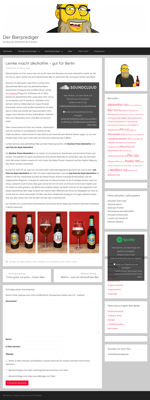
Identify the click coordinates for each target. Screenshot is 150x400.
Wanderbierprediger (29, 51)
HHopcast (13, 93)
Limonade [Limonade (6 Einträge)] (137, 139)
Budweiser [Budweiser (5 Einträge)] (123, 114)
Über (70, 51)
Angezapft (112, 294)
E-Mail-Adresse (13, 346)
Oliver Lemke (71, 262)
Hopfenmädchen (115, 285)
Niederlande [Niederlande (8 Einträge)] (115, 150)
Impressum (99, 51)
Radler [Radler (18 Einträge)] (132, 161)
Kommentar (12, 301)
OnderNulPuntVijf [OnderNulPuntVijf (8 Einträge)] (117, 156)
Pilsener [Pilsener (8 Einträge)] (113, 161)
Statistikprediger (54, 51)
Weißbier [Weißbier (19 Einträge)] (119, 170)
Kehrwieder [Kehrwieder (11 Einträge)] (116, 134)
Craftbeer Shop (115, 315)
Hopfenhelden (114, 289)
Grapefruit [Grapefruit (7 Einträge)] (121, 121)
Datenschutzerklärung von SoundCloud (78, 106)
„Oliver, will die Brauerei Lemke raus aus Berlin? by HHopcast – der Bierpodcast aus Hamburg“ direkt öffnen (79, 122)
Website (9, 354)
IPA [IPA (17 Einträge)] (124, 129)
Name (9, 339)
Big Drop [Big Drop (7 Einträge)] (123, 110)
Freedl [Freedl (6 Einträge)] (111, 122)
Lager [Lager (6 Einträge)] (140, 134)
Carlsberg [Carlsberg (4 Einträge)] (132, 114)
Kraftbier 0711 (114, 281)
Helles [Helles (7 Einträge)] (135, 125)
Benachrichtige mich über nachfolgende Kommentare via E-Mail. (38, 370)
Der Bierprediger (21, 37)
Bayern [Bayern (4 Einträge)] (132, 105)
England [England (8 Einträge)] (115, 118)
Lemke (62, 262)
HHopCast (54, 262)
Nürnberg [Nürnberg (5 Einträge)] (126, 151)
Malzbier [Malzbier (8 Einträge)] (113, 142)
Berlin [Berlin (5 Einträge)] (138, 105)
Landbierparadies (116, 324)
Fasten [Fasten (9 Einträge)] (125, 118)
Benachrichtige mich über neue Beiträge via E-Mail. (32, 376)
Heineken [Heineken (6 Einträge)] (125, 125)
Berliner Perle (31, 262)
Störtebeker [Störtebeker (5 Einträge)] (129, 166)
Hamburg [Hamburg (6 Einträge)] (132, 122)
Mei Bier (111, 320)
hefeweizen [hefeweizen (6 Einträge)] (114, 125)
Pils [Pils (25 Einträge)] (133, 155)
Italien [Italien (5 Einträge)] (132, 130)
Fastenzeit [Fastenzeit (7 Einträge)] (136, 118)
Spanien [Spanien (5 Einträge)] (119, 166)
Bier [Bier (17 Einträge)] (113, 110)
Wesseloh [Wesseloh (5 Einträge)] (132, 170)
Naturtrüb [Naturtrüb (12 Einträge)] (127, 146)
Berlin (22, 262)
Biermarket (113, 328)
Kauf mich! (83, 51)
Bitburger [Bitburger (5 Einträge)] (133, 110)
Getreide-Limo (44, 262)
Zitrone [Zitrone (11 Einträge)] (114, 174)
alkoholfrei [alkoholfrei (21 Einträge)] (118, 105)
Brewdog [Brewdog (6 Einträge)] (112, 114)
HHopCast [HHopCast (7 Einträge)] (113, 130)
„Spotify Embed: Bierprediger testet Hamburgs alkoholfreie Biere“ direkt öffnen (128, 274)
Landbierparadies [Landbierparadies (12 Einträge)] (119, 138)
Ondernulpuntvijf (115, 311)
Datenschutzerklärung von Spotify (125, 258)
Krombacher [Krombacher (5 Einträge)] (130, 134)
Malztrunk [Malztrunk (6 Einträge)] (124, 143)
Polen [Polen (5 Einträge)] (121, 161)
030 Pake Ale (14, 262)
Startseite (7, 51)
